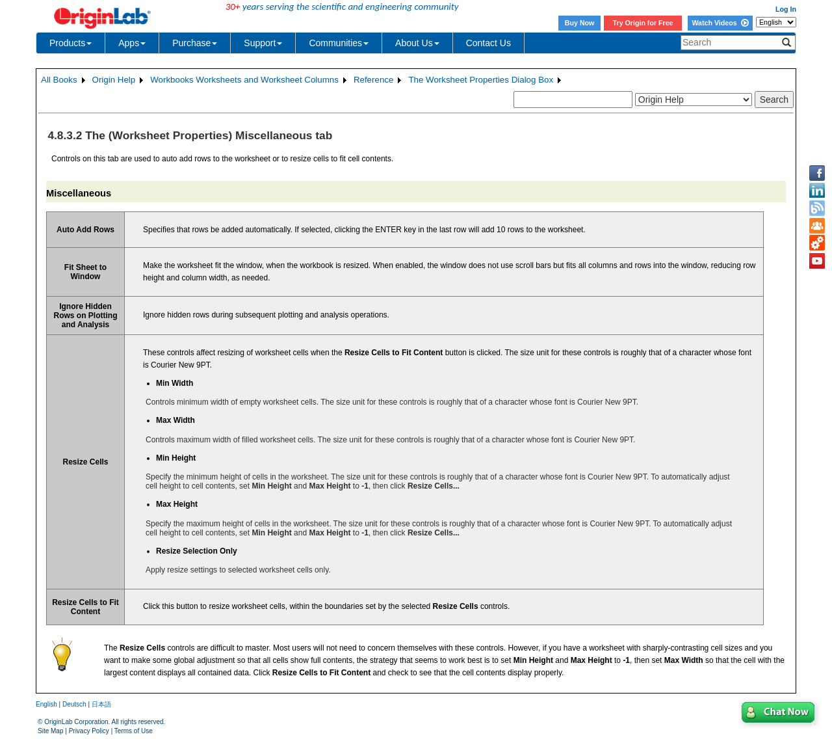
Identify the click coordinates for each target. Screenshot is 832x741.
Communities (339, 43)
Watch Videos (720, 23)
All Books (59, 80)
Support (263, 43)
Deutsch (74, 704)
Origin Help (114, 80)
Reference (374, 80)
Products (70, 43)
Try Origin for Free (643, 23)
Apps (132, 43)
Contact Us (488, 43)
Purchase (194, 43)
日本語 (101, 704)
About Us (417, 43)
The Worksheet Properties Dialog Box (480, 80)
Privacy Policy (89, 730)
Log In (785, 9)
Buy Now (580, 23)
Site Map (50, 730)
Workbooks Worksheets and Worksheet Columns (244, 80)
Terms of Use (133, 730)
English (46, 704)
